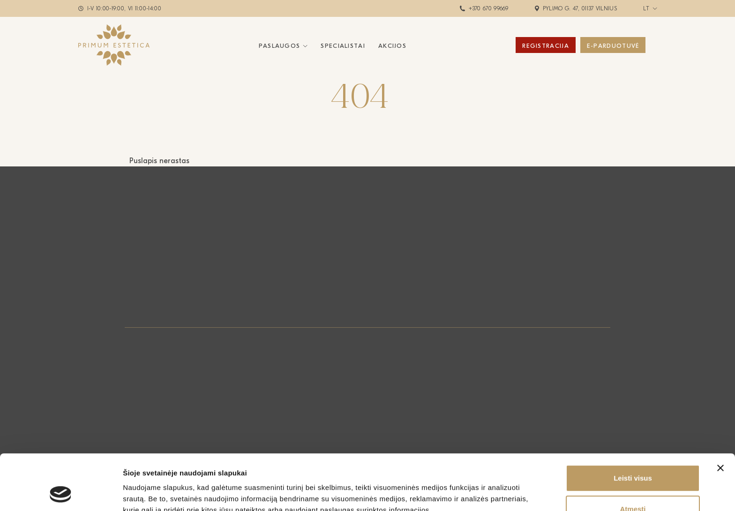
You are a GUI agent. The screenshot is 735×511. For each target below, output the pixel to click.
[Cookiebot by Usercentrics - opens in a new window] (61, 493)
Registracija (545, 45)
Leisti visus (633, 426)
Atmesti (632, 457)
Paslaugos (279, 45)
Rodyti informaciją (481, 492)
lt (646, 8)
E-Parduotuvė (613, 45)
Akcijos (392, 45)
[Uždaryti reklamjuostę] (720, 416)
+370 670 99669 (489, 8)
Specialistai (343, 45)
